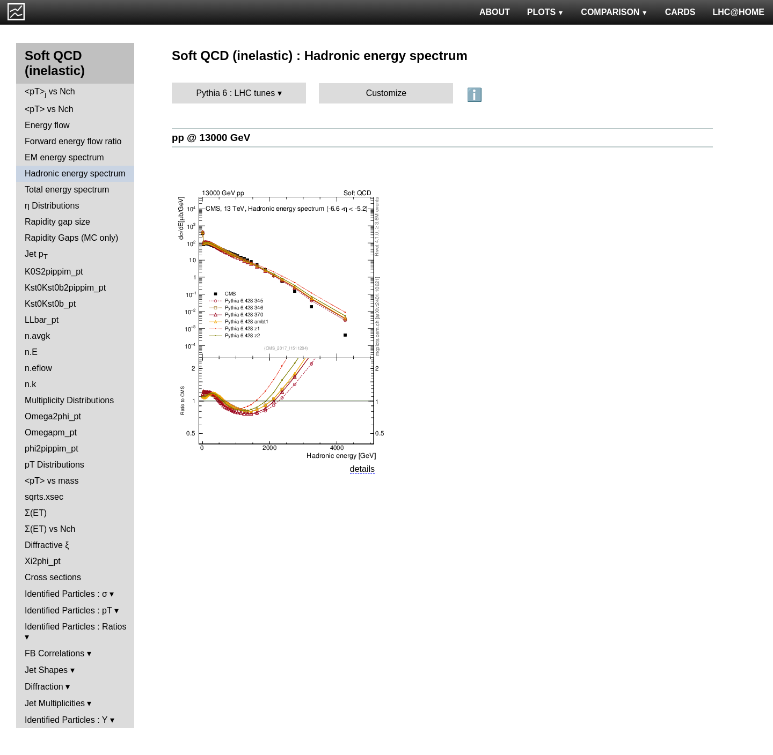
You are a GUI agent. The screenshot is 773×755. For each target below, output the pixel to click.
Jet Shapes (46, 670)
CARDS (680, 12)
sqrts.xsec (44, 496)
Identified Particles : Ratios (75, 626)
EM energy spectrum (64, 157)
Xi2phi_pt (43, 561)
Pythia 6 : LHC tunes (235, 93)
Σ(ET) (36, 512)
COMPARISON (614, 12)
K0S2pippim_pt (54, 271)
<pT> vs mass (51, 480)
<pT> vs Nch (50, 92)
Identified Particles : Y (66, 719)
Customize (386, 93)
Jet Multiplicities (55, 703)
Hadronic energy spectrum (75, 173)
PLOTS (545, 12)
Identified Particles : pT (68, 610)
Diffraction (44, 686)
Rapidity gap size (57, 221)
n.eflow (38, 368)
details (362, 468)
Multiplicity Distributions (69, 400)
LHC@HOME (738, 12)
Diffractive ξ (47, 545)
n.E (31, 352)
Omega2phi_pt (53, 416)
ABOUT (494, 12)
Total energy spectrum (67, 189)
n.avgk (37, 336)
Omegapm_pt (51, 432)
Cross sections (53, 577)
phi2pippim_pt (51, 448)
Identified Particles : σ (66, 593)
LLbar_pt (42, 319)
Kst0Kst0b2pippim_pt (65, 287)
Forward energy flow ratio (73, 141)
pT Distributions (54, 464)
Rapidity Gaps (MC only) (71, 237)
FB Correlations (54, 653)
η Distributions (52, 205)
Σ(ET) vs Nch (50, 529)
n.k (30, 384)
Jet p (36, 255)
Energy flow (47, 125)
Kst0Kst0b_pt (50, 303)
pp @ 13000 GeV (211, 137)
